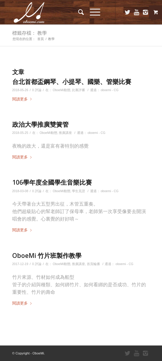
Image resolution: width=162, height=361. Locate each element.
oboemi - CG (109, 90)
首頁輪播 (93, 264)
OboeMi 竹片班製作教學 (46, 255)
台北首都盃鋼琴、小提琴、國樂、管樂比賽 (71, 81)
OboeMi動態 (61, 90)
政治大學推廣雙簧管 (40, 124)
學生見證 (78, 191)
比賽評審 (78, 90)
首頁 (40, 39)
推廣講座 (65, 132)
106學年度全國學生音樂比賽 (52, 182)
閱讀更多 (23, 99)
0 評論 (36, 90)
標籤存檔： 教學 (29, 33)
